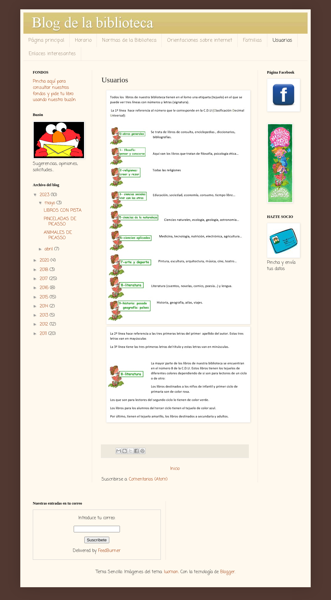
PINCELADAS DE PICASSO (60, 222)
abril (49, 249)
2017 (44, 279)
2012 (45, 324)
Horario (83, 40)
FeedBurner (109, 551)
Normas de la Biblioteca (129, 40)
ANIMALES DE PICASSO (58, 235)
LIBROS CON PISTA (63, 210)
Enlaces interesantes (52, 54)
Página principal (46, 40)
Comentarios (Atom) (148, 479)
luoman (171, 572)
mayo (51, 203)
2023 (45, 195)
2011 (44, 334)
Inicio (175, 469)
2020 (45, 260)
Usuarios (282, 40)
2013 (45, 315)
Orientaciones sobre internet (199, 40)
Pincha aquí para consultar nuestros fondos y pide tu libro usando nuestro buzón (54, 90)
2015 (45, 297)
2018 (45, 270)
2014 (45, 306)
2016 (45, 288)
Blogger (227, 572)
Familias (252, 40)
